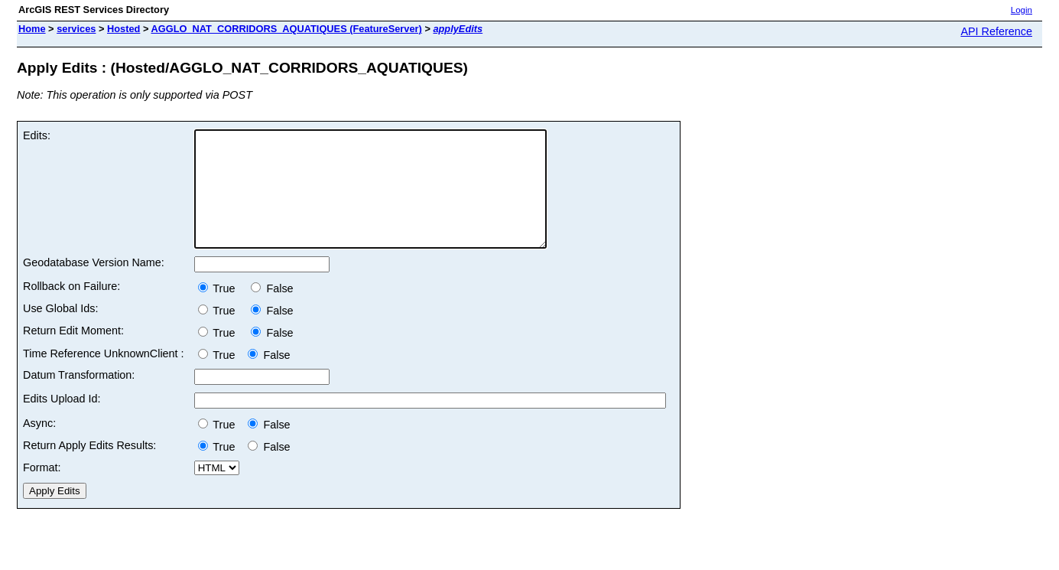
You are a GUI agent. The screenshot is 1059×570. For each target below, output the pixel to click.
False (272, 311)
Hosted (123, 28)
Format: (42, 490)
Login (1021, 10)
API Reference (996, 31)
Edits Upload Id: (62, 421)
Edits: (36, 135)
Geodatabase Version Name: (93, 285)
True (221, 311)
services (76, 28)
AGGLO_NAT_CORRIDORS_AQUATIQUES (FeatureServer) (286, 28)
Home (32, 28)
